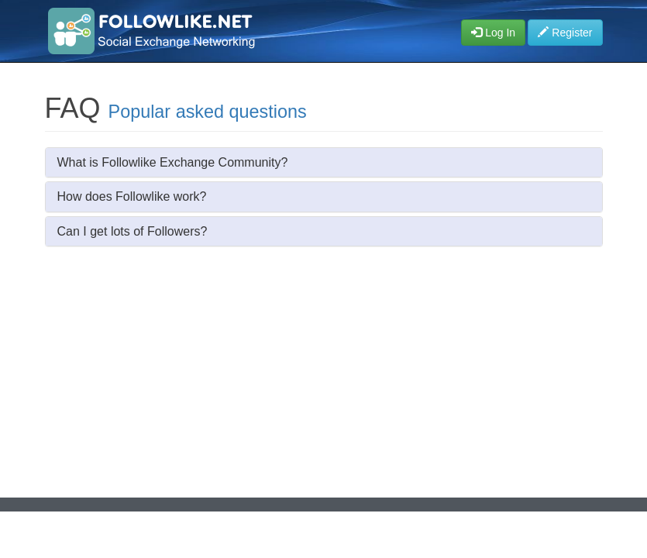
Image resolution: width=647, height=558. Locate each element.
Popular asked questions (207, 112)
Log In (493, 32)
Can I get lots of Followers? (132, 231)
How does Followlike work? (132, 196)
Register (565, 32)
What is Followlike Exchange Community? (172, 162)
